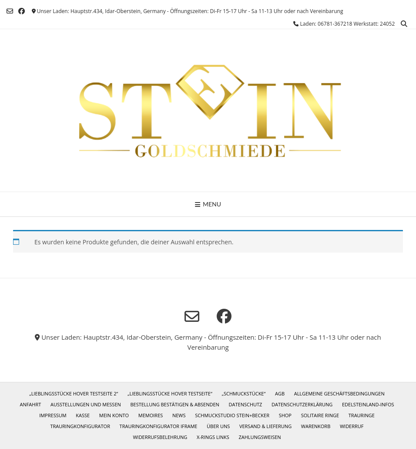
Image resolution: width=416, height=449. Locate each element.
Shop (285, 415)
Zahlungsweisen (259, 437)
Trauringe (362, 415)
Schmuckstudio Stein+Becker (232, 415)
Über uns (218, 426)
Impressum (52, 415)
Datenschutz (245, 404)
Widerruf (352, 426)
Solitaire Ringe (320, 415)
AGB (280, 393)
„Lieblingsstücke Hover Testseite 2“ (73, 393)
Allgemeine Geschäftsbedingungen (339, 393)
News (179, 415)
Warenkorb (315, 426)
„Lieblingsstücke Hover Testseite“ (169, 393)
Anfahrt (30, 404)
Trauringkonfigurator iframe (159, 426)
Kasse (83, 415)
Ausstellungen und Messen (85, 404)
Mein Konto (114, 415)
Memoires (150, 415)
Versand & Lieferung (265, 426)
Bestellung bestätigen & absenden (174, 404)
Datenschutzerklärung (302, 404)
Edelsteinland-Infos (368, 404)
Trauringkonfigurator (80, 426)
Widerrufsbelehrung (160, 437)
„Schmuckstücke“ (243, 393)
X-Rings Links (213, 437)
